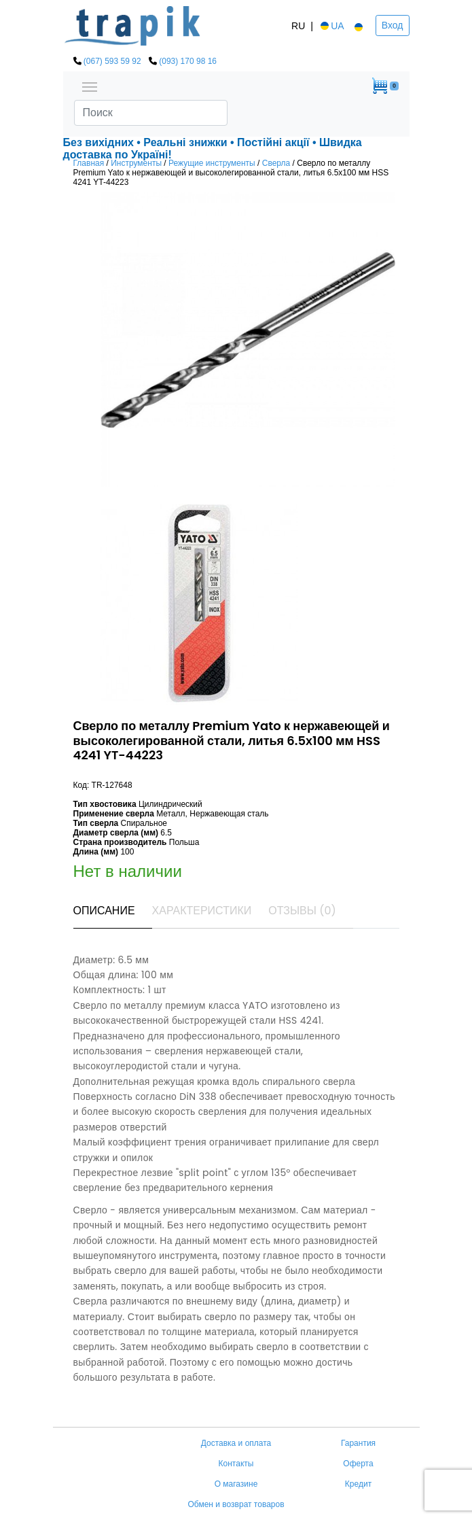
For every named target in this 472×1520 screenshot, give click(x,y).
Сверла (276, 163)
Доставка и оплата (236, 1443)
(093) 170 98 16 (188, 61)
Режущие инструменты (211, 163)
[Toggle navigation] (89, 85)
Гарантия (358, 1443)
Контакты (236, 1463)
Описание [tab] (104, 910)
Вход (392, 25)
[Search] (151, 113)
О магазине (236, 1484)
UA (331, 25)
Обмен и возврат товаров (235, 1504)
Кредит (358, 1484)
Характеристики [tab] (202, 910)
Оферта (358, 1463)
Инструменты (136, 163)
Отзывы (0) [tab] (302, 910)
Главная (89, 163)
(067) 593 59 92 (112, 61)
